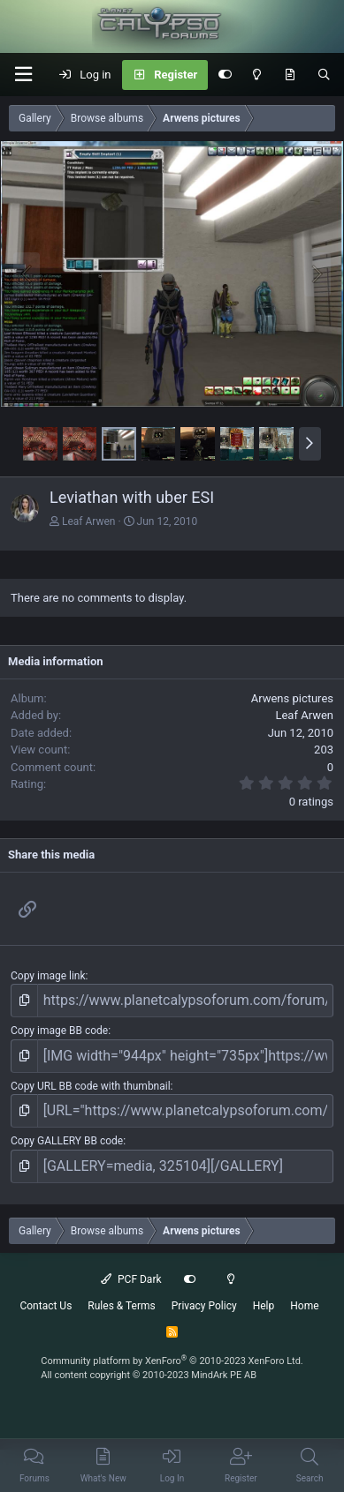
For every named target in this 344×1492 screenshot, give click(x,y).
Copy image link (48, 976)
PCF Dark (131, 1279)
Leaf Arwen (89, 521)
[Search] (324, 75)
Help (264, 1306)
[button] (23, 74)
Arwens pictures (292, 698)
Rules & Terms (121, 1306)
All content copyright (148, 1375)
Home (304, 1306)
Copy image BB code (59, 1030)
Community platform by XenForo (172, 1361)
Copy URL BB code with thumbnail (91, 1086)
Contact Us (45, 1306)
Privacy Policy (204, 1306)
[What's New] (289, 75)
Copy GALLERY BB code (67, 1141)
